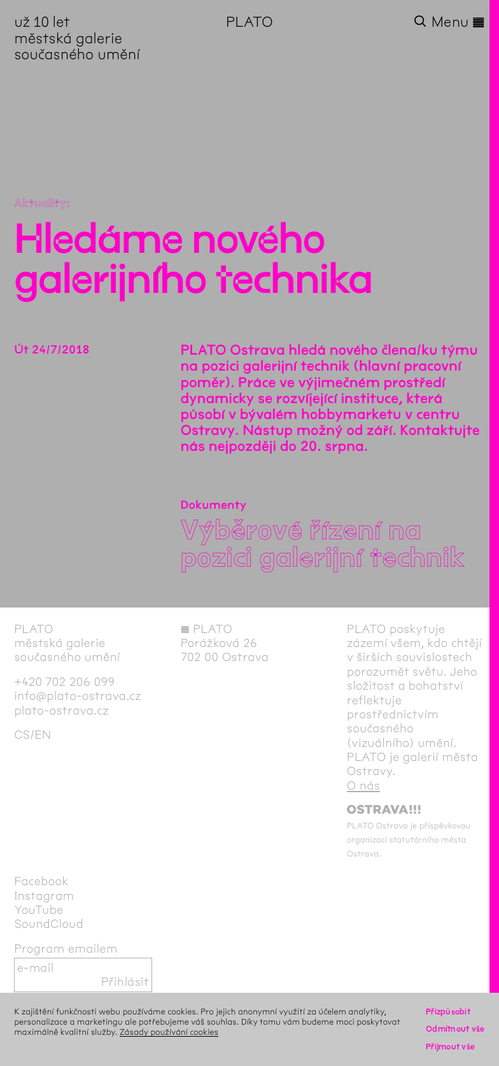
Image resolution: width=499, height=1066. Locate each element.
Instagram (44, 896)
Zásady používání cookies (169, 1032)
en (42, 734)
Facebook (41, 881)
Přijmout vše (450, 1046)
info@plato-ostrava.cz (77, 696)
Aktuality (40, 203)
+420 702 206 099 (64, 682)
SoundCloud (48, 924)
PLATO (249, 22)
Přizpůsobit (448, 1011)
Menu (458, 22)
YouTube (38, 910)
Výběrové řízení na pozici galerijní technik (323, 544)
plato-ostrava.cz (61, 710)
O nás (363, 785)
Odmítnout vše (455, 1029)
